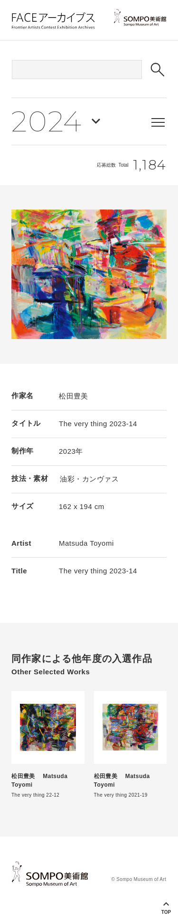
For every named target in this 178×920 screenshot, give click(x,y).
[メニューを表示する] (158, 122)
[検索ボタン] (157, 69)
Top (166, 912)
